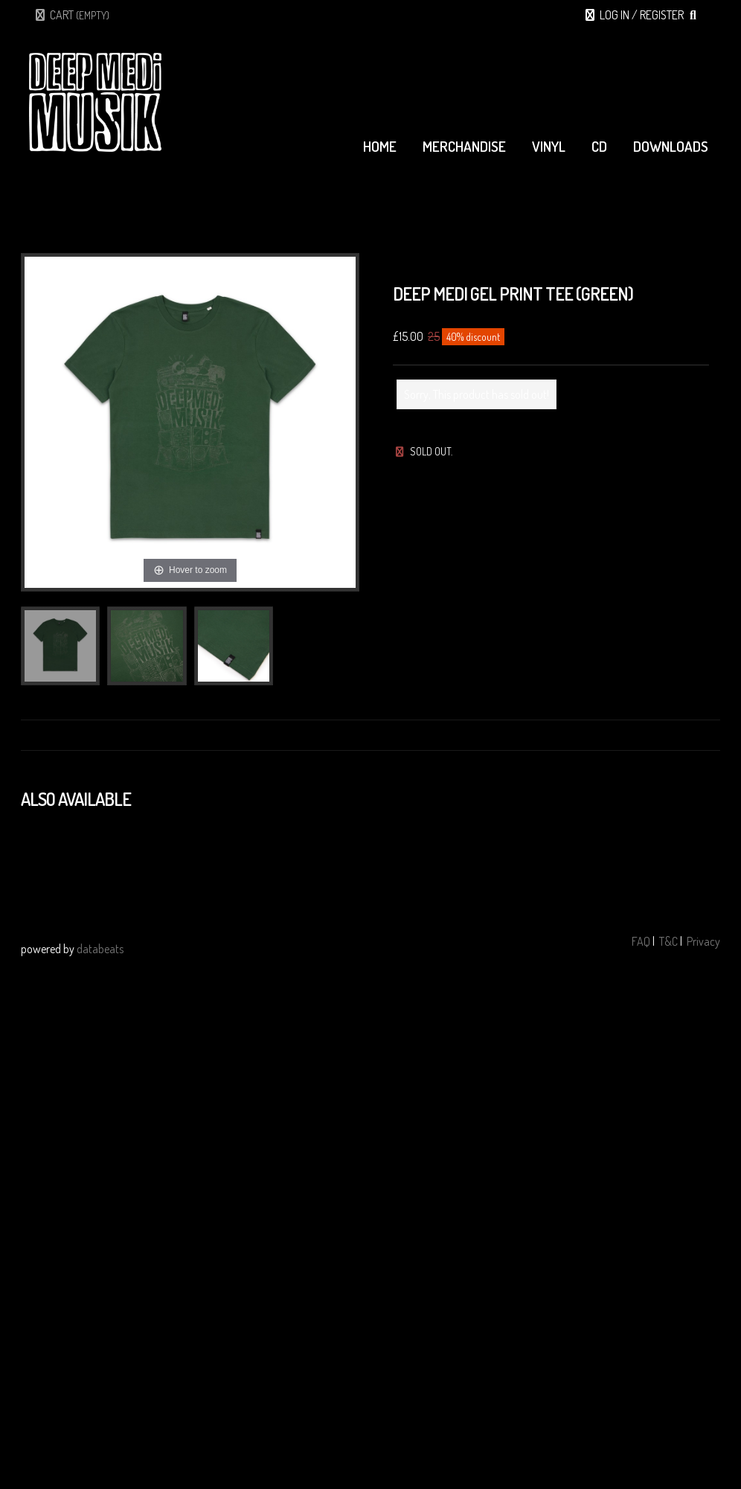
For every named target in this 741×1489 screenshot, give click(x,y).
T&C (668, 941)
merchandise (464, 146)
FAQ (641, 941)
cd (599, 146)
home (380, 146)
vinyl (548, 146)
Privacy (703, 941)
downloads (670, 146)
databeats (100, 948)
